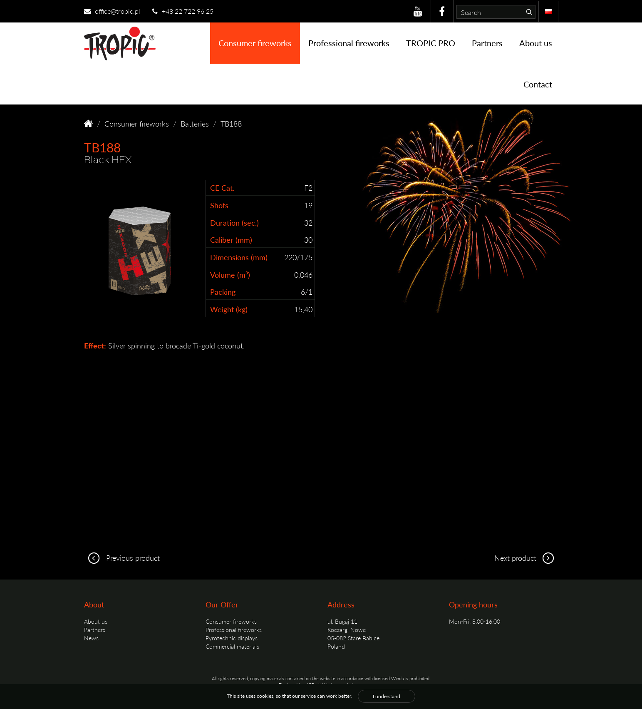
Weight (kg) (229, 309)
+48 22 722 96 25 (182, 11)
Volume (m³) (230, 274)
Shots (219, 205)
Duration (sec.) (234, 222)
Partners (487, 43)
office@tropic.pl (112, 11)
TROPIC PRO (430, 43)
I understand (386, 696)
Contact (537, 84)
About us (535, 43)
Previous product (122, 557)
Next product (526, 557)
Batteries (195, 123)
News (91, 638)
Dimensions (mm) (239, 257)
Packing (222, 291)
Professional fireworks (348, 43)
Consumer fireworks (255, 43)
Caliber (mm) (231, 239)
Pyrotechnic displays (232, 638)
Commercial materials (232, 646)
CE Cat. (222, 187)
